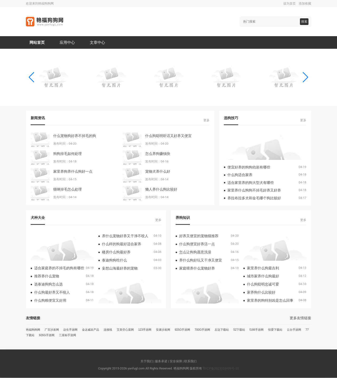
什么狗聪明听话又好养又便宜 (168, 136)
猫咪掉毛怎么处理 (67, 189)
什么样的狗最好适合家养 (121, 244)
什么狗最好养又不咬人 (52, 292)
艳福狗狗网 (33, 330)
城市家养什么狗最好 (263, 276)
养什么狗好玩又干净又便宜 (200, 260)
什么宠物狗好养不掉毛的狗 (74, 136)
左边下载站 (222, 330)
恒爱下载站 (275, 330)
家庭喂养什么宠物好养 (197, 268)
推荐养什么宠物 (46, 276)
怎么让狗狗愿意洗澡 (195, 252)
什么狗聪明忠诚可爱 (263, 284)
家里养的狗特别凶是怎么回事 (270, 301)
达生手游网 (70, 330)
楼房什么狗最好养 (116, 252)
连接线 (108, 330)
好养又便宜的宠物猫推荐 (198, 236)
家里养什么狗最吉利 (263, 268)
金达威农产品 (90, 330)
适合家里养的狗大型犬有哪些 (250, 183)
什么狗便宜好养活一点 (197, 244)
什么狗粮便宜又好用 (50, 301)
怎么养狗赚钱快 (157, 154)
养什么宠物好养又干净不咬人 (125, 236)
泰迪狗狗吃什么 (114, 260)
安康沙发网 (163, 330)
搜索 (304, 21)
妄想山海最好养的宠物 (120, 268)
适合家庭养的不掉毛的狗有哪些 (59, 268)
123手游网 (144, 330)
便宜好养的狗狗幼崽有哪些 (248, 167)
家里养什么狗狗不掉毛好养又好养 (254, 190)
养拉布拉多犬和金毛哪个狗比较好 (254, 198)
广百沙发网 (52, 330)
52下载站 (239, 330)
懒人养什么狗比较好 (161, 189)
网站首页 (37, 42)
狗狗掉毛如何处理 (67, 154)
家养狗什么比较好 (261, 292)
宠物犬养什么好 (157, 172)
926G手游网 (46, 335)
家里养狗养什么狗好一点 (72, 172)
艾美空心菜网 (125, 330)
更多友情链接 (300, 318)
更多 (206, 120)
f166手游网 (257, 330)
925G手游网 (182, 330)
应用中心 (67, 42)
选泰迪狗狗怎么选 (48, 284)
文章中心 (97, 42)
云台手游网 (294, 330)
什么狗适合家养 (239, 175)
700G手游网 (202, 330)
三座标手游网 (67, 335)
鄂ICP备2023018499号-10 (221, 368)
